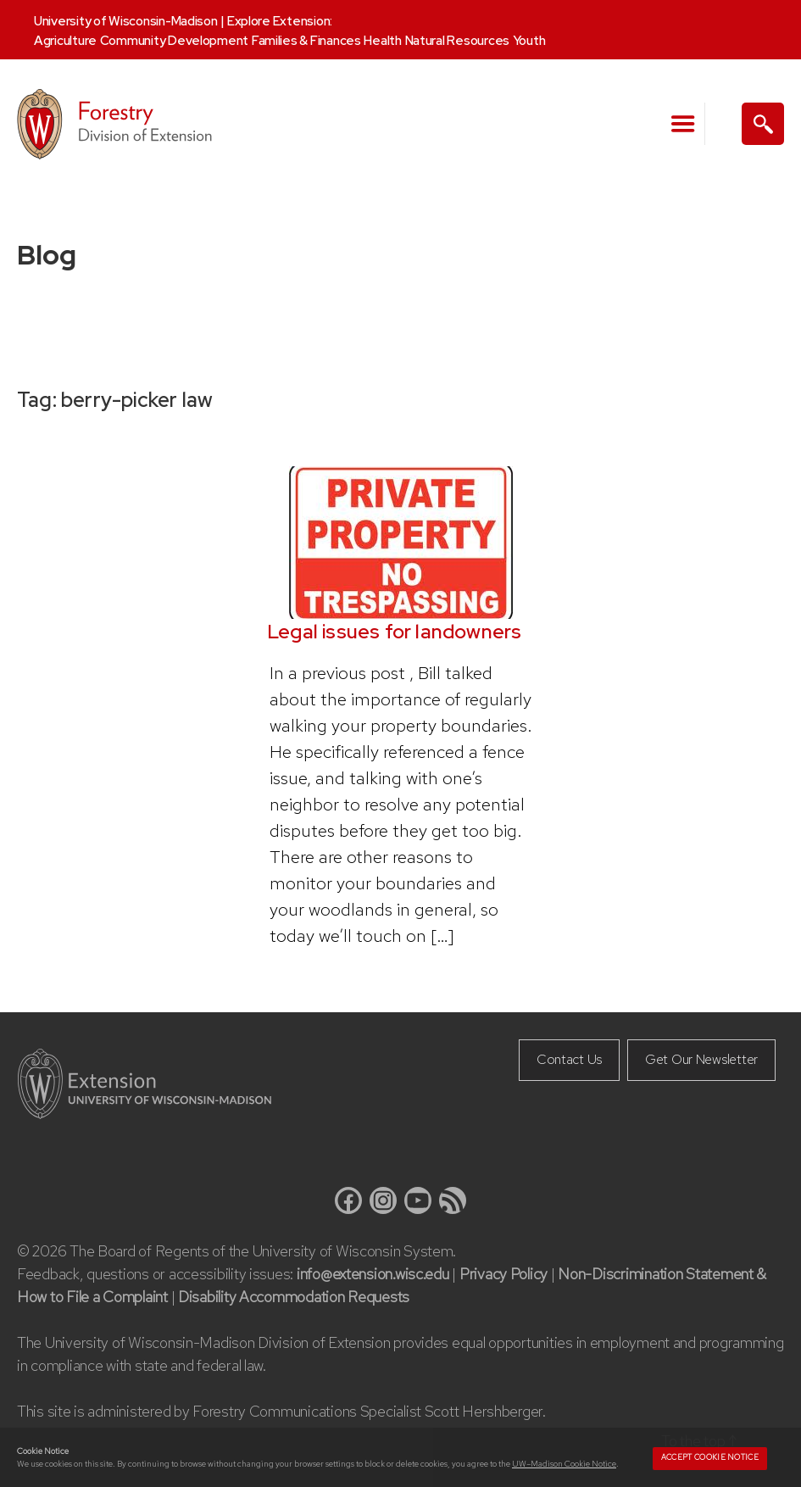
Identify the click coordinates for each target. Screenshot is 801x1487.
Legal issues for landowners (394, 631)
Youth (529, 40)
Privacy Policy (503, 1274)
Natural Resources (457, 40)
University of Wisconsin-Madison (126, 21)
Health (382, 40)
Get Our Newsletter (701, 1059)
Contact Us (569, 1059)
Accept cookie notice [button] (710, 1457)
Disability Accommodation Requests (293, 1296)
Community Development (174, 40)
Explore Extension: (279, 21)
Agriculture (65, 40)
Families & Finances (306, 40)
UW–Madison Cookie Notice (564, 1463)
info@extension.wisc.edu (373, 1274)
